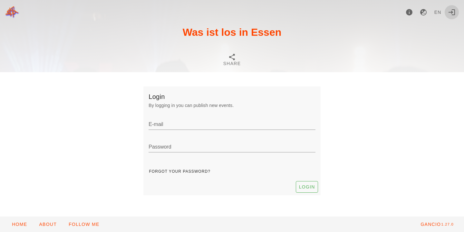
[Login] (452, 12)
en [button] (437, 12)
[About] (409, 12)
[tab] (232, 60)
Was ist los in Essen (232, 32)
